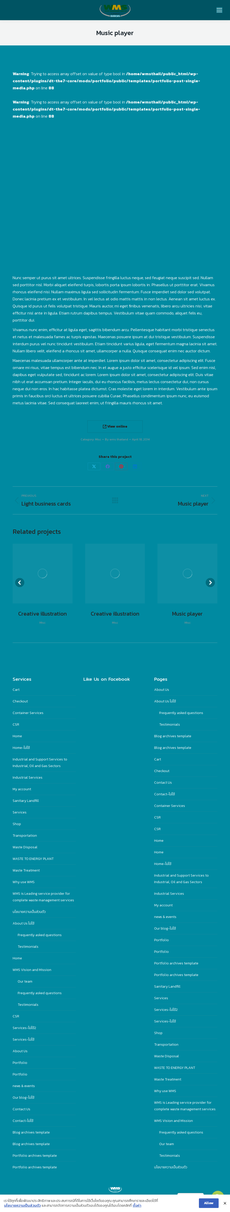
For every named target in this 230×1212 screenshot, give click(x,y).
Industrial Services (27, 777)
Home (17, 736)
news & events (24, 1086)
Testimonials (28, 946)
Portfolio (20, 1062)
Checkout (20, 701)
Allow (209, 1203)
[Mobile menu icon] (219, 10)
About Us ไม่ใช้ (23, 923)
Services (20, 812)
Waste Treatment (26, 870)
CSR (16, 724)
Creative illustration (42, 614)
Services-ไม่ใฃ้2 (24, 1028)
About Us (20, 1051)
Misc (98, 439)
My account (22, 789)
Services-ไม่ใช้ (23, 1039)
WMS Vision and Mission (32, 969)
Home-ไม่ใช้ (21, 747)
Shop (17, 824)
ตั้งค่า (137, 1205)
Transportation (25, 835)
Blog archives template (31, 1132)
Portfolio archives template (35, 1155)
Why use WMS (24, 882)
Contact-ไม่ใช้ (23, 1120)
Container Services (28, 713)
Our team (25, 981)
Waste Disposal (25, 847)
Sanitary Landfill (26, 800)
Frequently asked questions (40, 935)
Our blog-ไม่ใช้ (23, 1097)
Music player (187, 614)
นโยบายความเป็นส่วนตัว (29, 911)
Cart (16, 689)
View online (115, 426)
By (116, 439)
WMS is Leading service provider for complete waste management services (43, 897)
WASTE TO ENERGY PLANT (33, 858)
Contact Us (21, 1109)
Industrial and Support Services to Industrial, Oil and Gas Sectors (40, 763)
